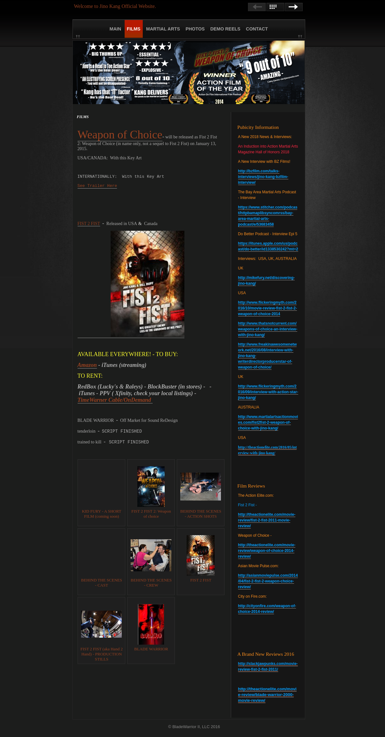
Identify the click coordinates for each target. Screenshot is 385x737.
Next (294, 7)
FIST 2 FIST (89, 223)
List (275, 7)
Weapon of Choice (120, 134)
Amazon (87, 365)
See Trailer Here (97, 185)
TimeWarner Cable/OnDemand (115, 400)
